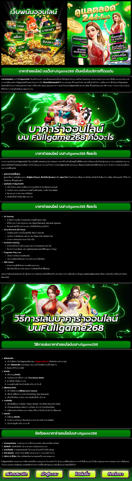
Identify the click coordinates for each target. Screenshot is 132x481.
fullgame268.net (41, 361)
